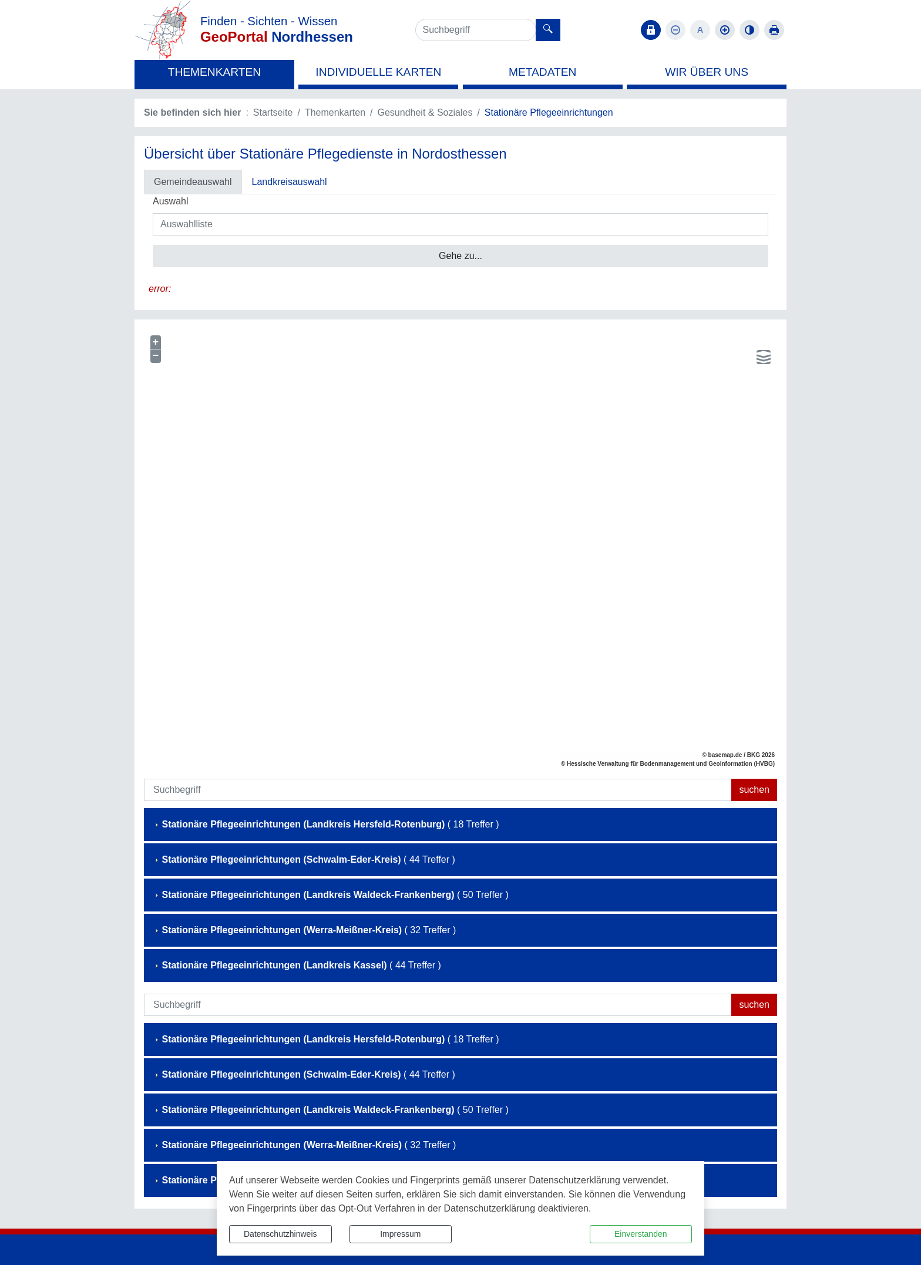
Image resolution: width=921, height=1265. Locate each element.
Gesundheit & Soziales (425, 112)
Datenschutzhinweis (280, 1234)
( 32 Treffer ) (304, 930)
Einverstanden (640, 1234)
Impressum (400, 1234)
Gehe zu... (460, 256)
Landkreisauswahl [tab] (289, 182)
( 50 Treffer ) (331, 895)
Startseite (273, 112)
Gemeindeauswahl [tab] (193, 182)
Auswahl (170, 201)
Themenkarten (335, 112)
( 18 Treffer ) (326, 824)
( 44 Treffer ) (304, 859)
